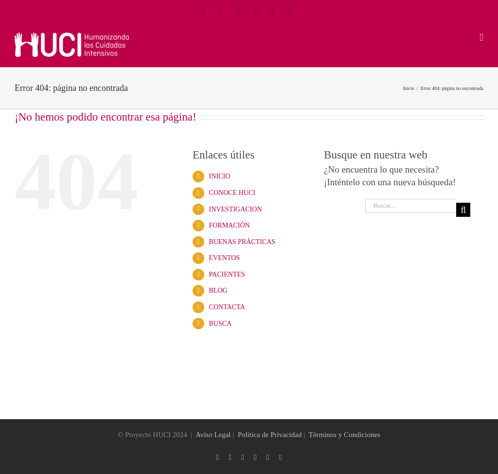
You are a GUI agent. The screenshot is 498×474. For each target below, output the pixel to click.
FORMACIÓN (229, 225)
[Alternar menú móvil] (481, 38)
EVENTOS (224, 258)
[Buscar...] (410, 206)
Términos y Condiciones (344, 435)
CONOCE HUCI (232, 192)
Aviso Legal (213, 435)
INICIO (220, 176)
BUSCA (220, 323)
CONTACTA (227, 307)
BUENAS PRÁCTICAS (242, 242)
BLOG (218, 290)
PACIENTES (227, 274)
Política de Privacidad (270, 435)
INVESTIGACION (235, 209)
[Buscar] (463, 210)
